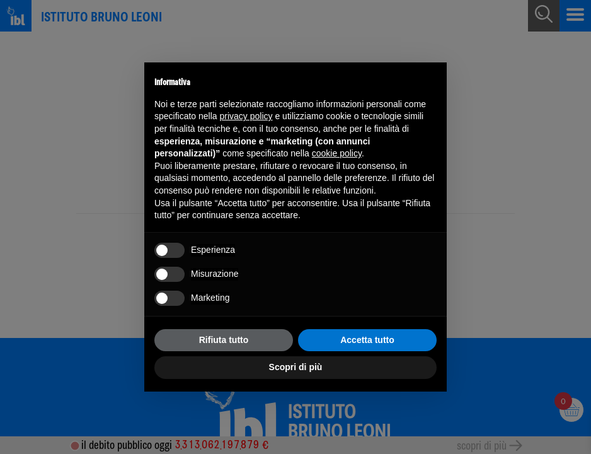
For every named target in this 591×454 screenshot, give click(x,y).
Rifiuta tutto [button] (224, 340)
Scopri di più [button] (296, 367)
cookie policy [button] (337, 153)
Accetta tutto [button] (367, 340)
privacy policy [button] (246, 116)
